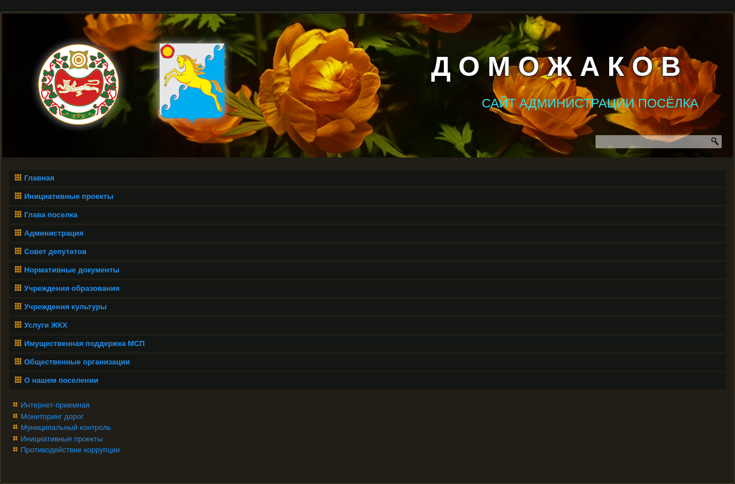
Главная (39, 178)
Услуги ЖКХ (45, 325)
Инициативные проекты (69, 196)
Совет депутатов (55, 251)
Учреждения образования (71, 288)
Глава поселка (51, 214)
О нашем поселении (61, 380)
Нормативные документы (71, 270)
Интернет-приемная (55, 405)
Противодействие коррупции (70, 449)
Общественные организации (77, 362)
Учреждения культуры (65, 306)
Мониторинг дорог (52, 416)
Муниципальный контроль (66, 427)
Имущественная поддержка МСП (84, 343)
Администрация (53, 233)
